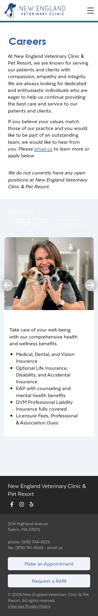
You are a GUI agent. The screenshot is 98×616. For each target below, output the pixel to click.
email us (43, 148)
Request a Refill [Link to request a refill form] (49, 580)
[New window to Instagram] (21, 504)
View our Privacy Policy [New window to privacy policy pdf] (29, 606)
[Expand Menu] (90, 10)
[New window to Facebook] (12, 504)
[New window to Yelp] (31, 504)
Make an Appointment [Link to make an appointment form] (49, 563)
